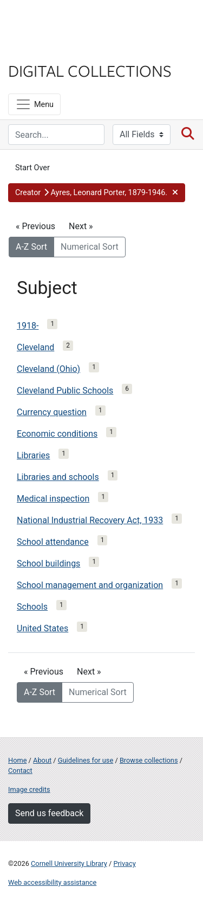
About (42, 760)
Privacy (124, 863)
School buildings (48, 563)
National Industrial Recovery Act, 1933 (90, 520)
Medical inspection (53, 498)
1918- (27, 326)
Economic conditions (57, 434)
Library (40, 49)
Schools (32, 607)
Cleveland (35, 347)
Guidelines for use (85, 760)
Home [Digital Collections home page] (17, 760)
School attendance (53, 542)
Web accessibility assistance (52, 882)
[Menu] (34, 104)
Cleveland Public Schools (65, 390)
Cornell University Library (69, 863)
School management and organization (90, 585)
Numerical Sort (90, 247)
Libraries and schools (58, 477)
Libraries (33, 455)
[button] (96, 193)
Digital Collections (90, 70)
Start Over (32, 167)
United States (42, 628)
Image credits (29, 789)
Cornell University (62, 21)
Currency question (52, 412)
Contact (20, 770)
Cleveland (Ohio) (48, 369)
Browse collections (149, 760)
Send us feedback (49, 813)
